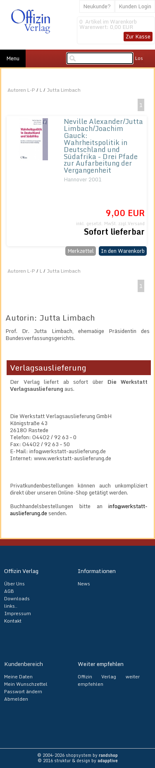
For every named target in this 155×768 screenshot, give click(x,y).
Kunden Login (135, 6)
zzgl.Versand (131, 223)
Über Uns (14, 583)
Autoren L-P (21, 90)
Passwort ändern (23, 691)
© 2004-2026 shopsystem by (77, 755)
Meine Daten (18, 676)
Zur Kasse (138, 36)
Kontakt (12, 621)
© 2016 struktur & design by (78, 760)
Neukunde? (97, 6)
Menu (12, 58)
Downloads (17, 598)
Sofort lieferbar (114, 231)
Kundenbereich (23, 663)
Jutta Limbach (64, 90)
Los (139, 58)
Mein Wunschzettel (26, 684)
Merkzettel (80, 250)
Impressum (17, 613)
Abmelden (16, 699)
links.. (10, 606)
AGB (9, 591)
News (84, 583)
